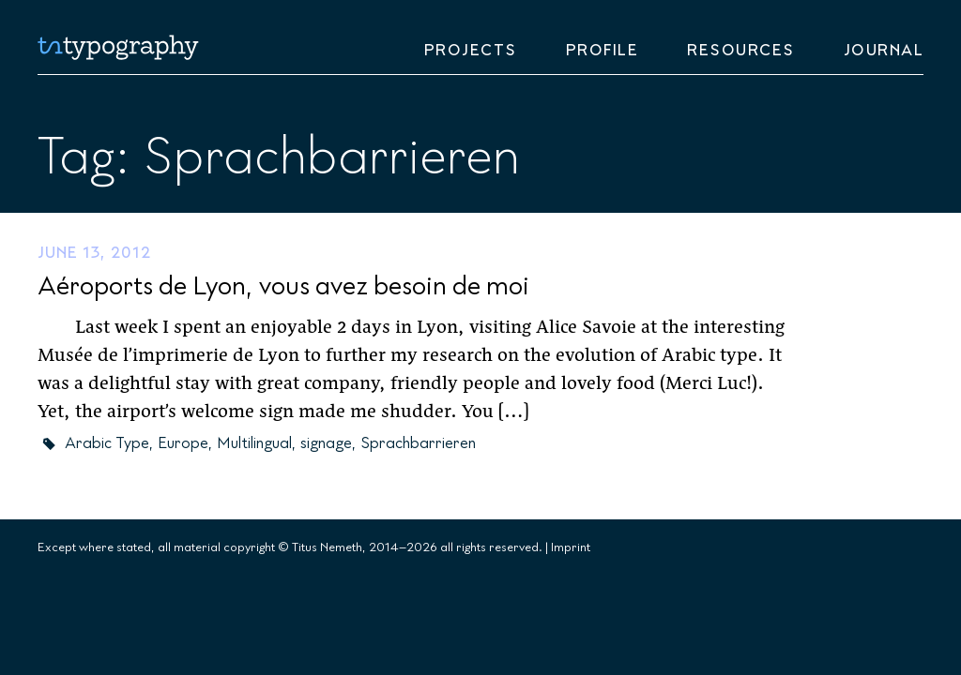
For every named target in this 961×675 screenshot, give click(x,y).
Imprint (570, 547)
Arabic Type (107, 443)
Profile (602, 50)
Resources (741, 50)
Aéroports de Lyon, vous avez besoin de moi (283, 286)
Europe (183, 443)
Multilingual (254, 443)
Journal (884, 50)
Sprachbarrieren (418, 443)
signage (326, 443)
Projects (470, 50)
